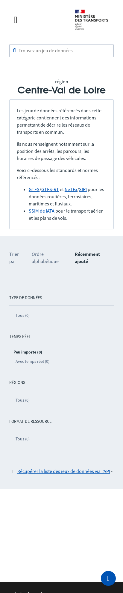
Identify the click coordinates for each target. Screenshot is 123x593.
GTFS (34, 189)
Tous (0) (23, 315)
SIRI (83, 189)
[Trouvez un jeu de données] (61, 50)
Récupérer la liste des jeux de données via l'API (63, 471)
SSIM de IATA (41, 211)
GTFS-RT (50, 189)
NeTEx (71, 189)
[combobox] (61, 50)
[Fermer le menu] (38, 19)
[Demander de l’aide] (108, 578)
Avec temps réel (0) (32, 361)
